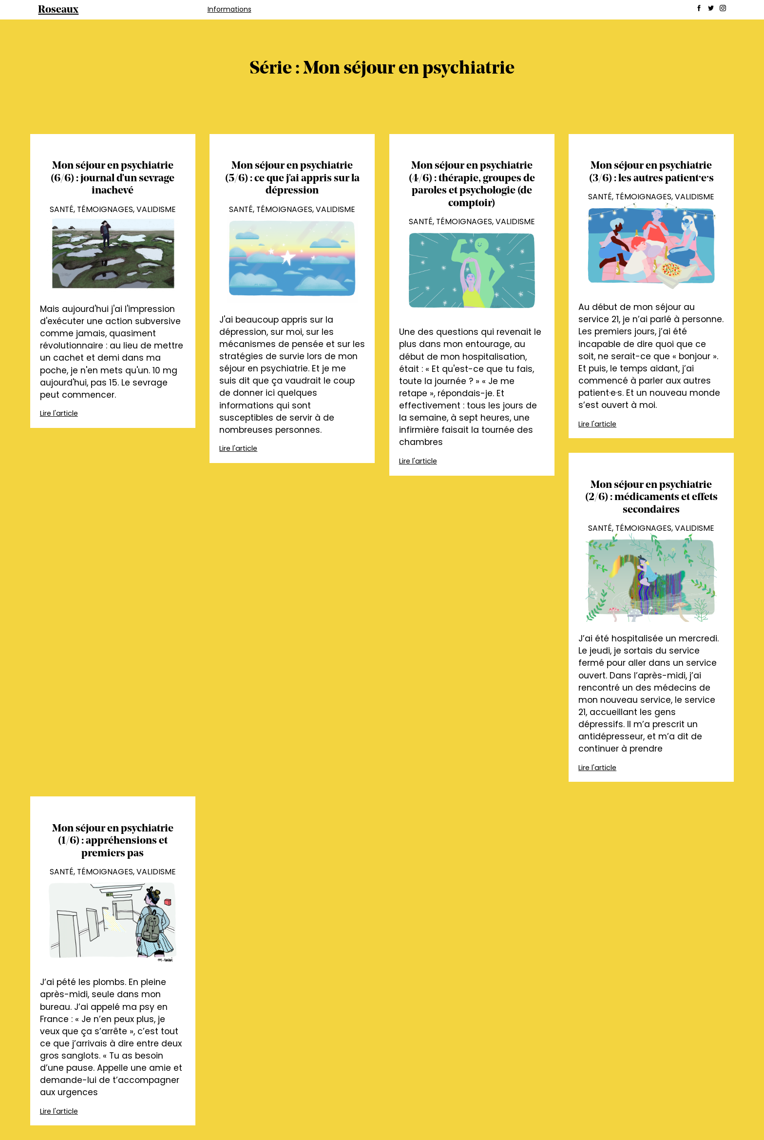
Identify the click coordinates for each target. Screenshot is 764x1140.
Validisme (156, 209)
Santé (62, 209)
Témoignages (105, 209)
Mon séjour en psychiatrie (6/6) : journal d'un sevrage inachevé (112, 178)
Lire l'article (59, 413)
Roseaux (58, 10)
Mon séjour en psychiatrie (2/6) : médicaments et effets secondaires (651, 497)
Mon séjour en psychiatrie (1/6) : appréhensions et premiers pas (112, 841)
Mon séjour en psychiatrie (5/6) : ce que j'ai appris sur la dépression (292, 178)
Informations (229, 9)
